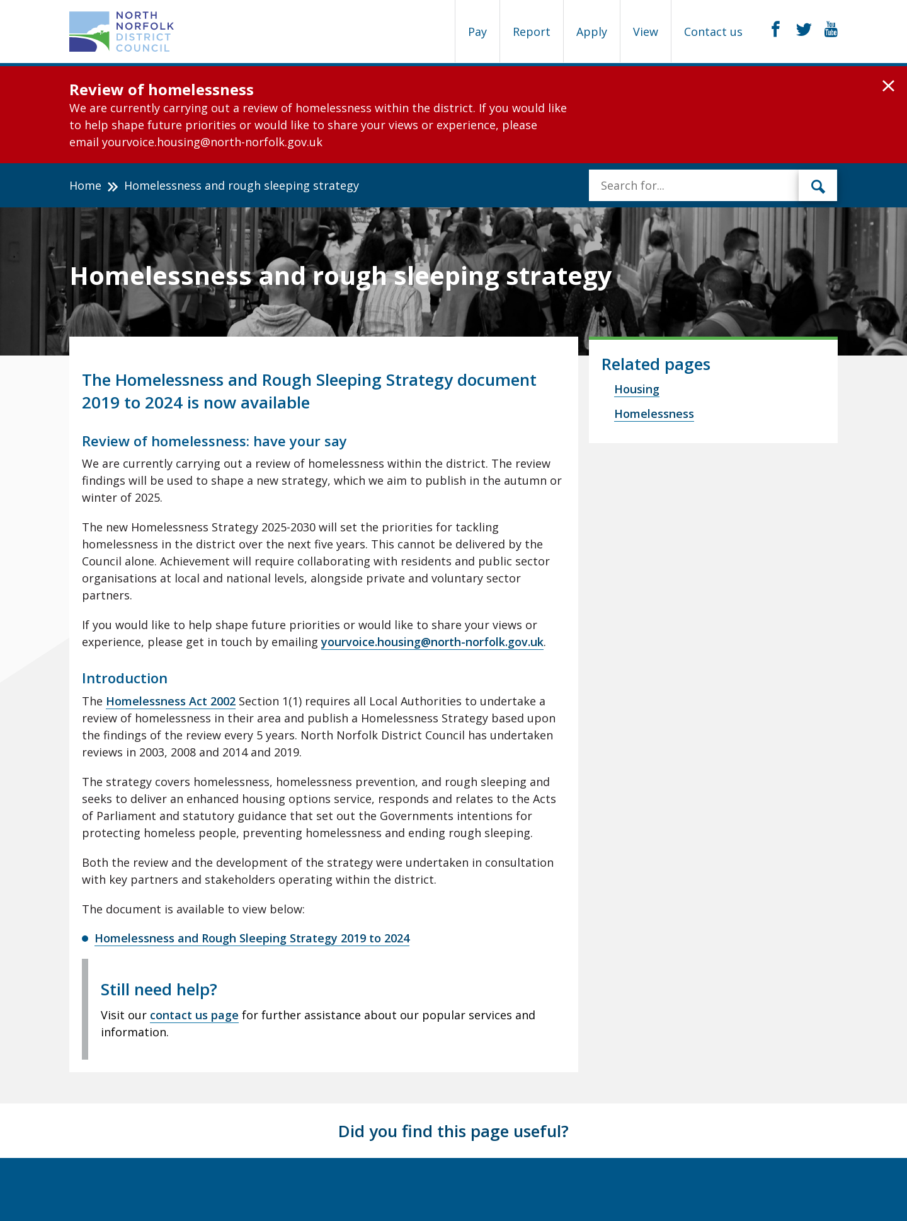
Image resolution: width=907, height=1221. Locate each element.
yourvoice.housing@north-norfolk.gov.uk (432, 641)
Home (85, 185)
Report (531, 31)
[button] (888, 86)
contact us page (194, 1014)
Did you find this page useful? (453, 1131)
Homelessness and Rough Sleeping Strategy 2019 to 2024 (251, 938)
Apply (591, 31)
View (645, 31)
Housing (636, 388)
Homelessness (654, 413)
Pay (477, 31)
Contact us (713, 31)
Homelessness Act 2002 (171, 701)
